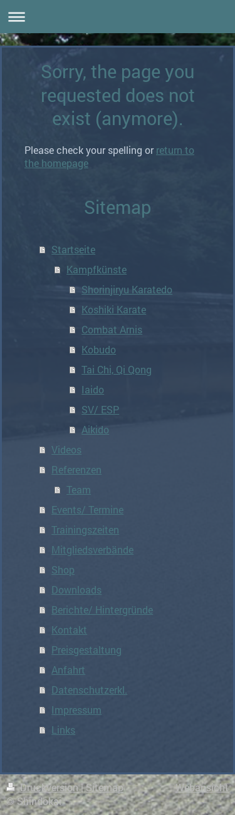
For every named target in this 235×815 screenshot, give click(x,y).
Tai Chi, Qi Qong (116, 369)
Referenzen (76, 469)
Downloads (76, 589)
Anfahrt (68, 669)
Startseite (73, 249)
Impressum (76, 709)
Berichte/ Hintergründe (102, 609)
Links (63, 729)
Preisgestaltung (86, 649)
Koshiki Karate (113, 309)
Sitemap (104, 787)
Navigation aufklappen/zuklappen (117, 16)
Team (78, 489)
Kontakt (69, 629)
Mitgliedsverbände (92, 549)
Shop (63, 569)
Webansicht (202, 787)
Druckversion (43, 787)
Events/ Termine (87, 509)
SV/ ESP (100, 409)
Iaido (92, 389)
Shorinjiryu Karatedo (126, 289)
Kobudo (98, 349)
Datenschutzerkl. (89, 689)
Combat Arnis (111, 329)
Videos (66, 449)
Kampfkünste (96, 269)
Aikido (95, 429)
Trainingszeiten (85, 529)
